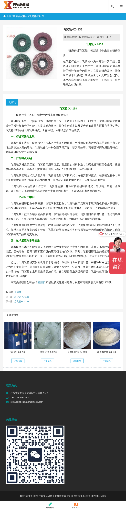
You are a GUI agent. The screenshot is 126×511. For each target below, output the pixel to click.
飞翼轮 (12, 102)
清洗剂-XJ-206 (17, 352)
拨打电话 (76, 505)
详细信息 (18, 361)
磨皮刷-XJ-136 (21, 297)
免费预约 (50, 505)
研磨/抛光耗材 (20, 16)
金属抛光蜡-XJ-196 (106, 352)
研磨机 (41, 282)
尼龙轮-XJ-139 (21, 301)
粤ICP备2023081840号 (94, 496)
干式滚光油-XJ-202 (47, 352)
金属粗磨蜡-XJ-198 (77, 352)
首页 (7, 16)
